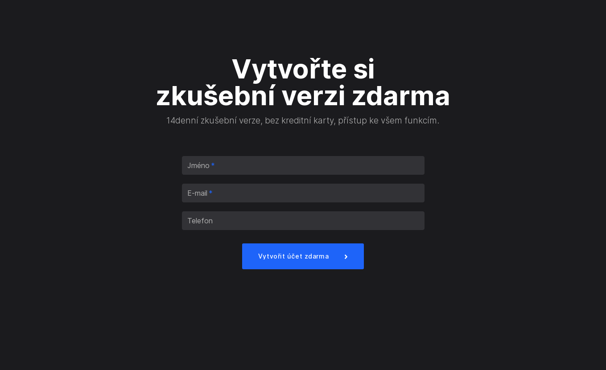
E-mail (200, 193)
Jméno (201, 165)
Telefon (200, 220)
